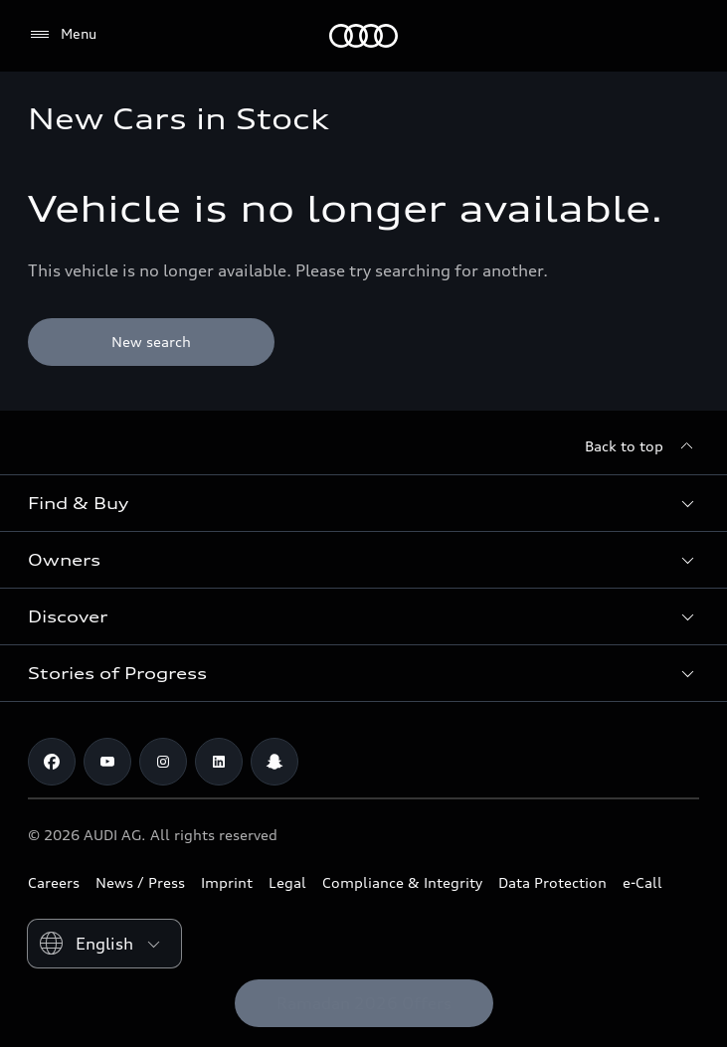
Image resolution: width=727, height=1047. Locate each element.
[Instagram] (163, 761)
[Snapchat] (274, 761)
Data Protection (552, 882)
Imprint (227, 882)
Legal (287, 882)
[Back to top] (642, 446)
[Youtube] (107, 761)
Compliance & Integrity (402, 882)
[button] (363, 503)
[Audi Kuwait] (363, 36)
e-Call (642, 882)
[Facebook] (52, 761)
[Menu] (62, 35)
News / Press (140, 882)
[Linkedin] (219, 761)
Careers (54, 882)
